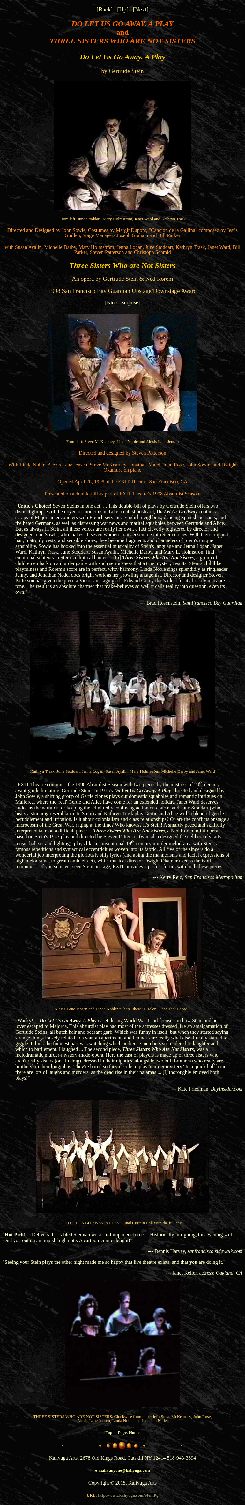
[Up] (122, 9)
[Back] (104, 9)
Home (134, 1432)
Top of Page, (116, 1432)
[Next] (141, 9)
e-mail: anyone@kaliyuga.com (122, 1470)
